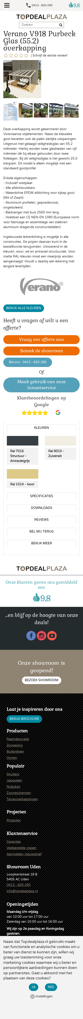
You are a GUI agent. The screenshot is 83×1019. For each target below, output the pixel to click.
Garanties (14, 842)
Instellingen (41, 996)
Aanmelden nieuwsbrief (24, 854)
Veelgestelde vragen (22, 848)
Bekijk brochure (24, 719)
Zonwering (15, 745)
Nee (51, 987)
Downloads (41, 508)
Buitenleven (15, 752)
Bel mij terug (41, 531)
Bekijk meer (41, 543)
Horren (12, 758)
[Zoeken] (61, 25)
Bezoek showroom (41, 680)
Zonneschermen (19, 793)
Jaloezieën (14, 780)
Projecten (14, 820)
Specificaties (41, 496)
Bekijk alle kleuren (23, 308)
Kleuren (41, 428)
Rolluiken (13, 787)
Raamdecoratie (18, 739)
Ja (33, 987)
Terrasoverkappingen (22, 799)
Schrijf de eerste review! (50, 55)
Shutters (13, 774)
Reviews (41, 520)
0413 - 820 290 (42, 5)
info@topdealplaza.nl (22, 891)
